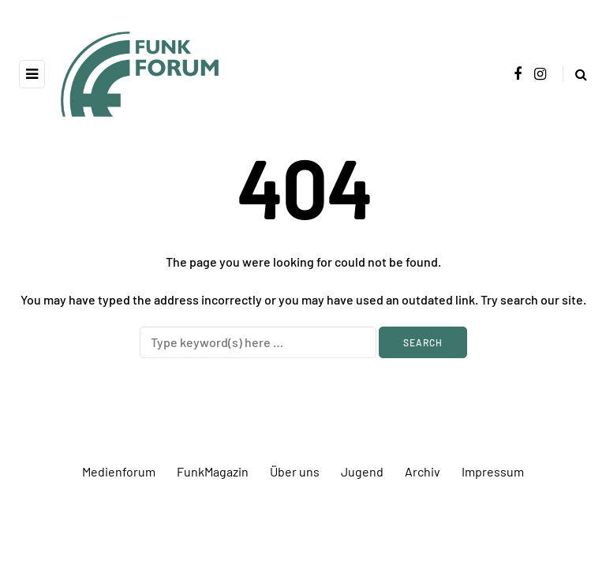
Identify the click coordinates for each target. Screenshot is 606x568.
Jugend (362, 471)
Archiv (422, 471)
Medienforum (118, 471)
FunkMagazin (213, 471)
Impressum (493, 471)
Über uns (295, 471)
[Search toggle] (575, 73)
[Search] (258, 342)
